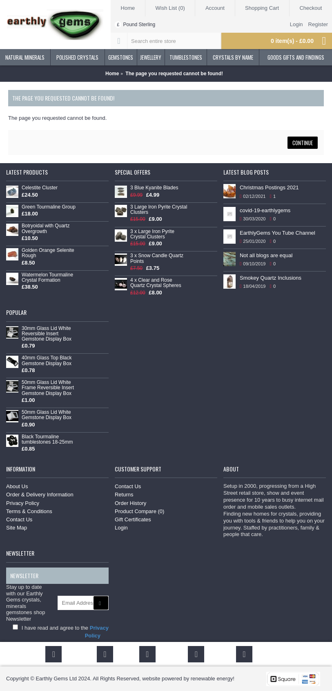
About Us (17, 486)
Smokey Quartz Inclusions (270, 278)
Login (121, 528)
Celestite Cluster (40, 188)
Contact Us (19, 519)
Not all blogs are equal (266, 255)
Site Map (16, 528)
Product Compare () (139, 511)
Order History (130, 503)
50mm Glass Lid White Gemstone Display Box (46, 415)
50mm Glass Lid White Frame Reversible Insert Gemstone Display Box (48, 388)
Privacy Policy (22, 503)
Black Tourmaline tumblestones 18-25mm (47, 439)
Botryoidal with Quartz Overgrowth (45, 228)
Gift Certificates (133, 519)
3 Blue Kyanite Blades (154, 188)
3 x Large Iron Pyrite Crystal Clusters (152, 234)
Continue (302, 143)
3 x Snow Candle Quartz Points (156, 258)
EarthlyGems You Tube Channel (277, 233)
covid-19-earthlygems (265, 210)
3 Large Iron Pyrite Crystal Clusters (158, 209)
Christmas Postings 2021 (269, 187)
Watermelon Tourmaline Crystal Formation (47, 277)
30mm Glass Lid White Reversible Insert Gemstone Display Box (46, 334)
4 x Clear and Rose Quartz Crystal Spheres (155, 283)
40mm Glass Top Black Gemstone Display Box (47, 360)
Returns (124, 494)
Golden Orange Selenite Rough (48, 253)
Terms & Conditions (29, 511)
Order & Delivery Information (40, 494)
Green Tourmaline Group (49, 207)
